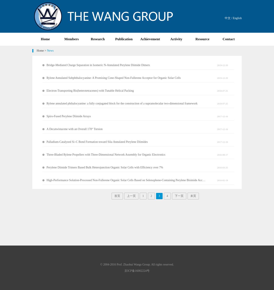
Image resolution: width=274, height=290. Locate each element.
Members (71, 39)
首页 (117, 196)
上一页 (131, 196)
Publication (124, 39)
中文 (228, 18)
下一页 (179, 196)
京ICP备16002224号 (137, 270)
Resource (203, 39)
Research (98, 39)
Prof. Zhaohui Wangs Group (133, 264)
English (237, 18)
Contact (229, 39)
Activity (176, 39)
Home (45, 39)
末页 (193, 196)
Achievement (150, 39)
